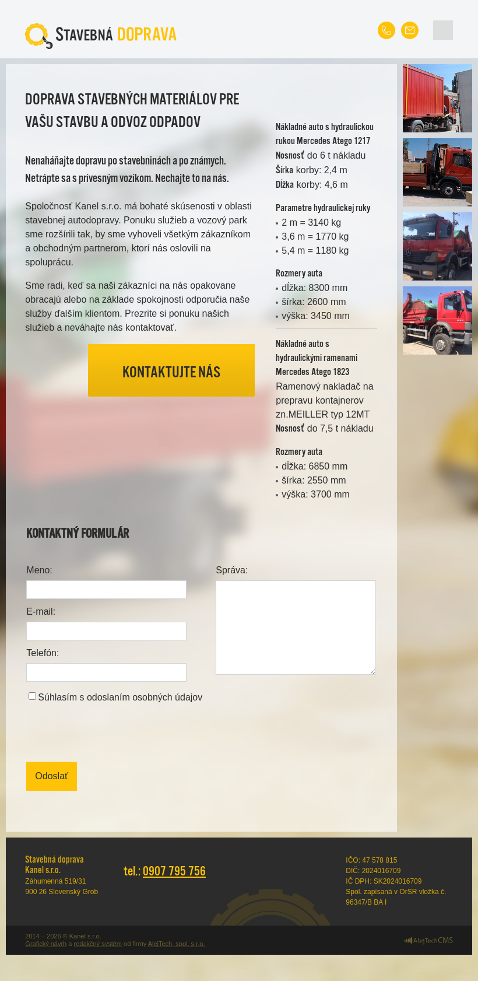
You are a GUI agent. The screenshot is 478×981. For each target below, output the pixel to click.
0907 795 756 (174, 871)
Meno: (39, 570)
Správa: (232, 570)
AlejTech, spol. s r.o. (176, 943)
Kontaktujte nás (171, 373)
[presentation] (114, 733)
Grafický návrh (45, 943)
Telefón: (42, 653)
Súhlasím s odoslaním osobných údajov (120, 697)
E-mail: (40, 611)
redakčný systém (97, 943)
